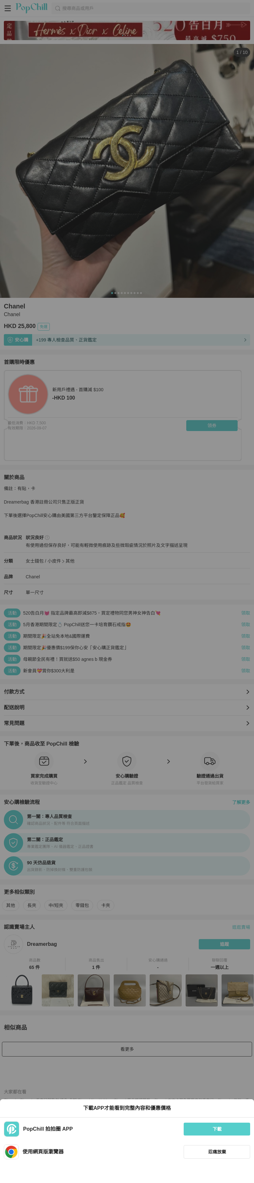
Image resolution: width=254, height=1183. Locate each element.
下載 (217, 1129)
